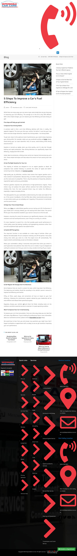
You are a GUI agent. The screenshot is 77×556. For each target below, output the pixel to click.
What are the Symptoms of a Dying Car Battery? (28, 338)
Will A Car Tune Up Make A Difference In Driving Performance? (44, 348)
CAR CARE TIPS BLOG (31, 107)
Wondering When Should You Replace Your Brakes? (11, 338)
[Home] (38, 57)
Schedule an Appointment (66, 549)
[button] (58, 52)
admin (7, 107)
